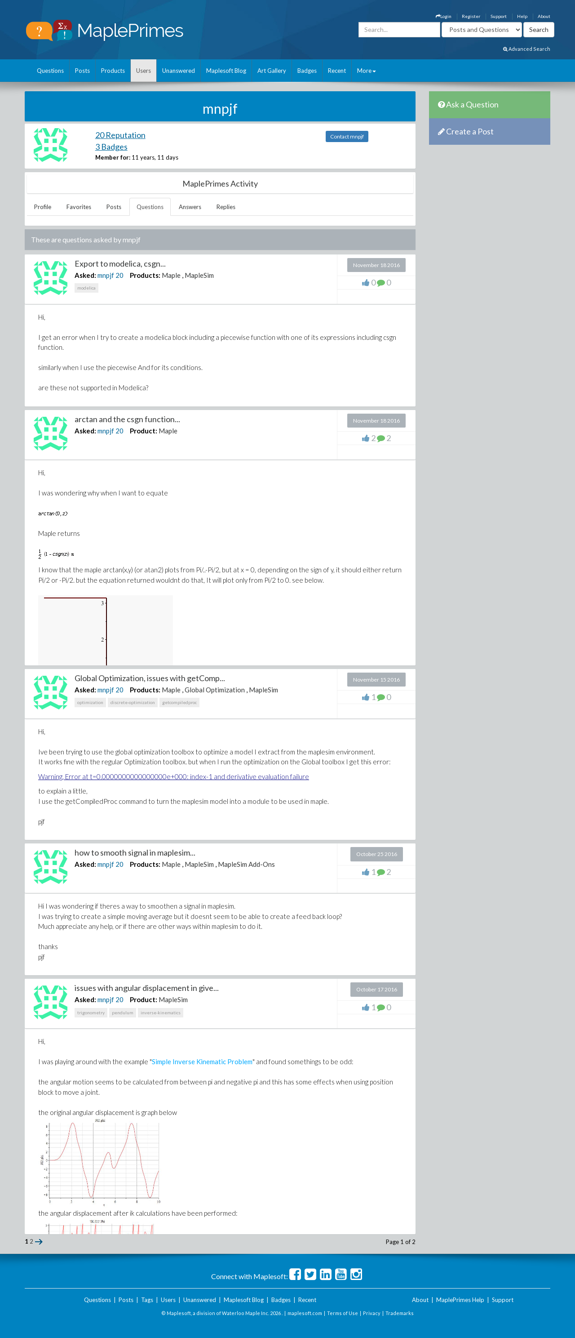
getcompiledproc (179, 702)
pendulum (122, 1012)
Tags (147, 1299)
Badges (307, 70)
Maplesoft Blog (226, 70)
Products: (145, 275)
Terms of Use (342, 1313)
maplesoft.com (305, 1313)
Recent (337, 70)
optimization (90, 702)
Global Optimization (215, 690)
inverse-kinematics (161, 1012)
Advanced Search (526, 49)
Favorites (78, 206)
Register (471, 16)
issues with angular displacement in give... (147, 988)
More (366, 70)
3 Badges (111, 147)
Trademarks (399, 1313)
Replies (226, 206)
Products (113, 70)
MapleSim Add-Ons (246, 864)
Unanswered (178, 70)
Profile (42, 206)
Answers (190, 206)
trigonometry (91, 1012)
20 (119, 275)
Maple (171, 275)
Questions (50, 70)
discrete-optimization (133, 702)
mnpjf (105, 275)
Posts (82, 70)
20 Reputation (120, 135)
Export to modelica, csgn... (120, 263)
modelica (86, 287)
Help (522, 16)
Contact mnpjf (347, 136)
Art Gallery (271, 70)
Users (143, 70)
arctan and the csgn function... (127, 419)
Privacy (371, 1313)
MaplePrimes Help (460, 1299)
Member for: (112, 157)
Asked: (85, 275)
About (544, 16)
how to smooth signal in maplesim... (135, 852)
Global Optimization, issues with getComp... (150, 678)
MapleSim (199, 275)
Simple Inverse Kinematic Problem (202, 1061)
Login (443, 16)
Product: (143, 431)
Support (499, 16)
